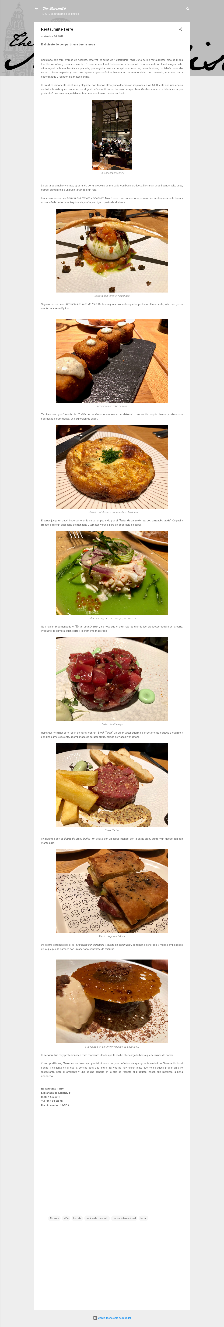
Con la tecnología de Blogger (112, 1317)
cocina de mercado (97, 1218)
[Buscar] (188, 9)
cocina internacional (124, 1218)
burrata (77, 1218)
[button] (181, 30)
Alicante (54, 1218)
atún (66, 1218)
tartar (143, 1218)
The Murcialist (54, 8)
